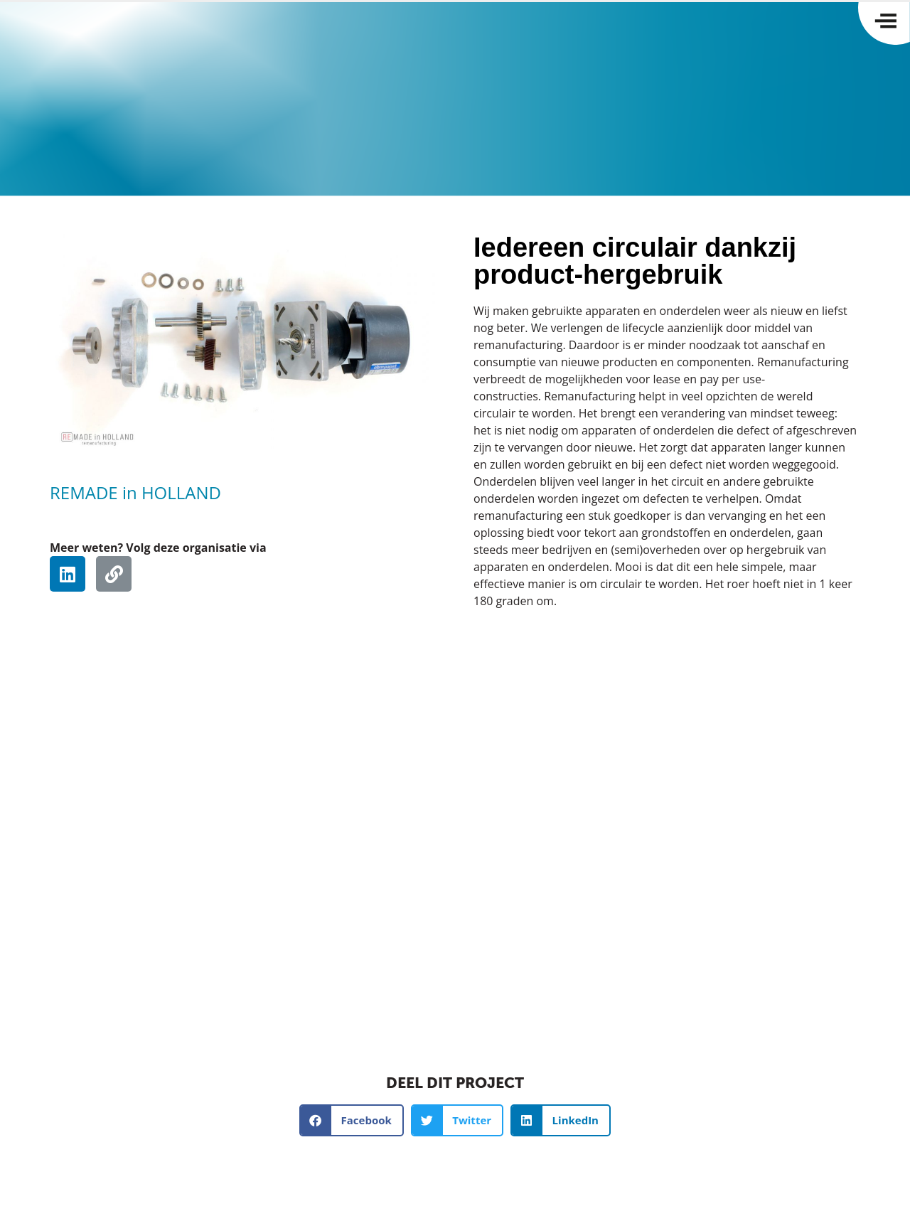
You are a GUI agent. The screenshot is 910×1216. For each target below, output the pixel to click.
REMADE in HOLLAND (135, 492)
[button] (351, 1120)
